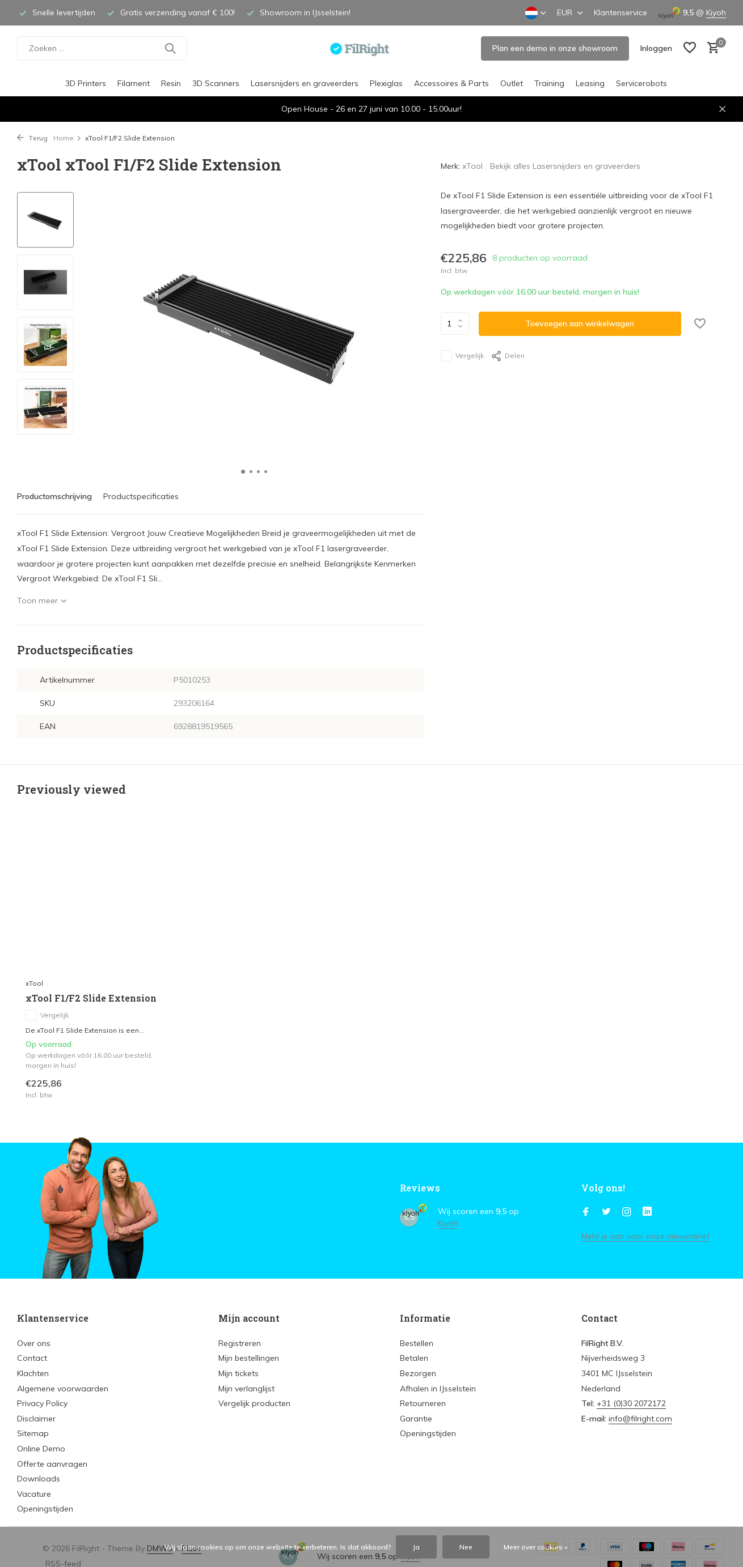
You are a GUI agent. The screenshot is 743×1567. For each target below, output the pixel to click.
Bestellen (416, 1343)
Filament (133, 83)
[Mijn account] (656, 48)
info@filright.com (640, 1418)
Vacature (34, 1494)
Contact (32, 1358)
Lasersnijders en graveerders (304, 83)
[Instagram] (626, 1212)
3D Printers (85, 83)
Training (549, 83)
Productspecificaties (141, 496)
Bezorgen (418, 1373)
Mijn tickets (238, 1373)
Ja (416, 1547)
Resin (171, 83)
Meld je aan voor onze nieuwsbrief (645, 1236)
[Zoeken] (102, 48)
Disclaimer (36, 1418)
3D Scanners (215, 83)
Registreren (239, 1343)
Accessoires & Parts (451, 83)
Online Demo (41, 1448)
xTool (472, 166)
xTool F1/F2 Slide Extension (91, 998)
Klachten (33, 1373)
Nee (465, 1547)
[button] (243, 472)
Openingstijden (45, 1509)
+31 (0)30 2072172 (631, 1403)
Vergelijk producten (254, 1403)
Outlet (511, 83)
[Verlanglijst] (689, 48)
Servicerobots (641, 83)
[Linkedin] (647, 1212)
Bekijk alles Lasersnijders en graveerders (565, 166)
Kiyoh (716, 12)
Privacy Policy (42, 1403)
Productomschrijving (54, 496)
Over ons (33, 1343)
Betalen (414, 1358)
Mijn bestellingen (248, 1358)
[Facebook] (585, 1212)
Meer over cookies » (536, 1547)
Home (67, 138)
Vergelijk (462, 356)
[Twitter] (606, 1212)
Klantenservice (620, 12)
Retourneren (423, 1403)
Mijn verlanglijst (246, 1388)
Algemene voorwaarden (62, 1388)
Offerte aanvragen (52, 1464)
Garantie (416, 1418)
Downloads (38, 1479)
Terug (32, 138)
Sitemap (33, 1433)
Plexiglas (386, 83)
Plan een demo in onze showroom (555, 48)
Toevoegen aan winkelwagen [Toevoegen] (579, 323)
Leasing (590, 83)
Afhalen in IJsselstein (438, 1388)
